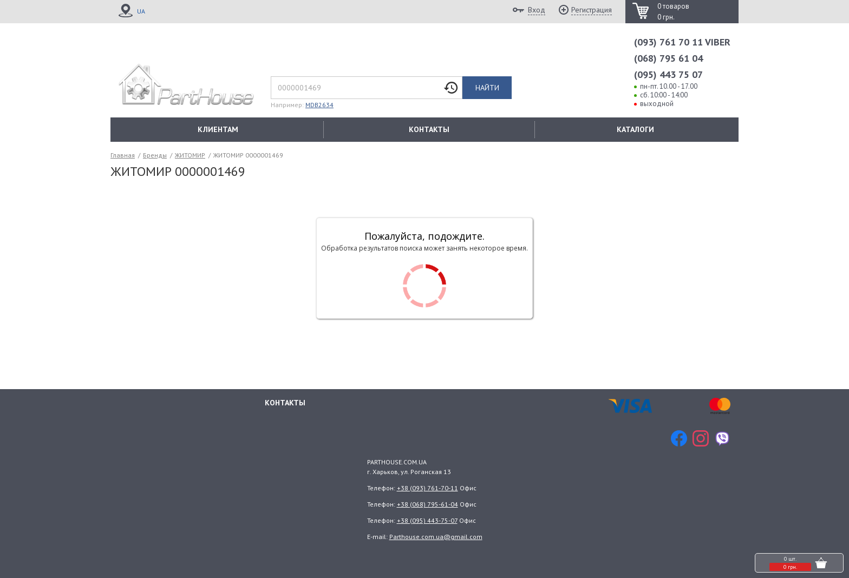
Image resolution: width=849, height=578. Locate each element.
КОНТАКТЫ (429, 129)
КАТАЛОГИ (635, 129)
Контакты (285, 403)
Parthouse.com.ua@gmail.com (435, 537)
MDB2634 (319, 105)
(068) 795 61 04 (668, 58)
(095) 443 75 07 (668, 74)
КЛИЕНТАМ (218, 129)
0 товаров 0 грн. (673, 12)
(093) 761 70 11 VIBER (682, 42)
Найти (487, 88)
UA (141, 11)
